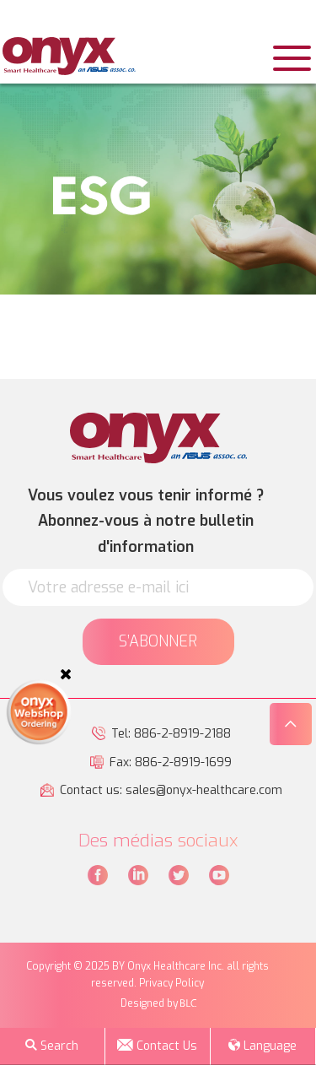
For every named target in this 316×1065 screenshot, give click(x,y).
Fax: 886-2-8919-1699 (171, 762)
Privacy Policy (171, 983)
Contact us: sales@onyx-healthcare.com (171, 790)
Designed (142, 1003)
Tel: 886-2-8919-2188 (171, 734)
